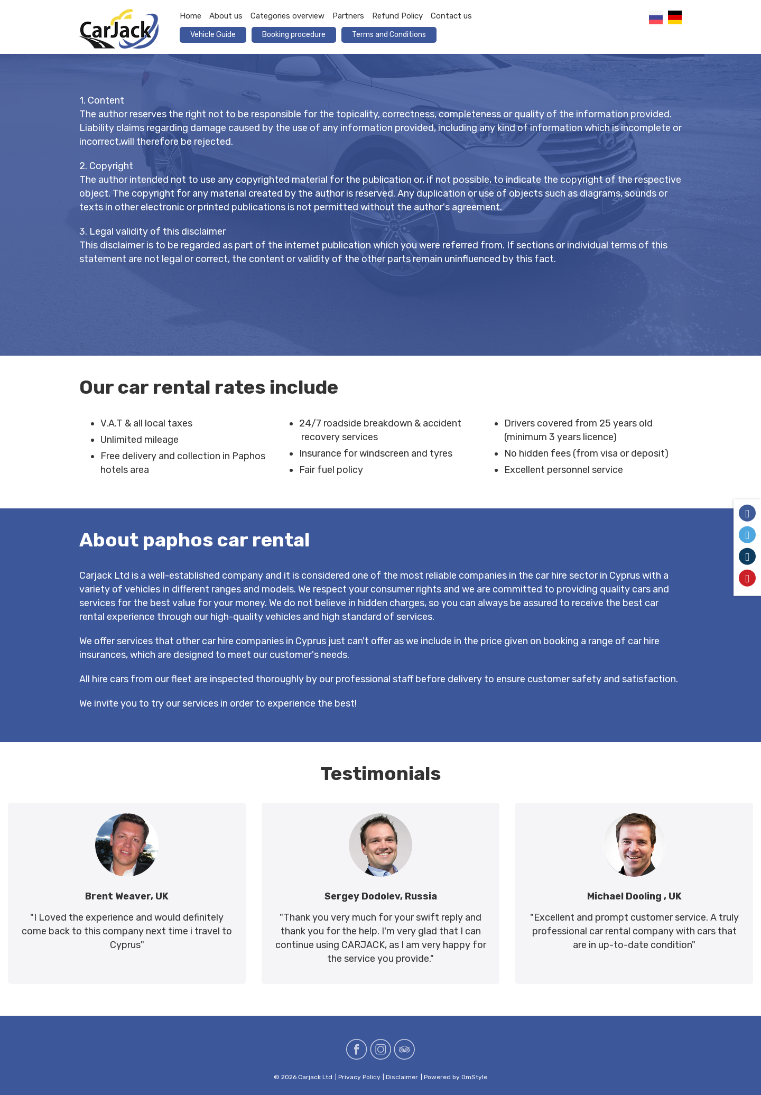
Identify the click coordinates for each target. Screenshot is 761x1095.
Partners (348, 16)
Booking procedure (294, 34)
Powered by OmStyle (455, 1077)
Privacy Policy (359, 1077)
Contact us (451, 16)
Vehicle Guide (213, 34)
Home (190, 16)
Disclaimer (402, 1077)
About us (226, 16)
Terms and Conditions (389, 34)
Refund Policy (397, 16)
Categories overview (287, 16)
